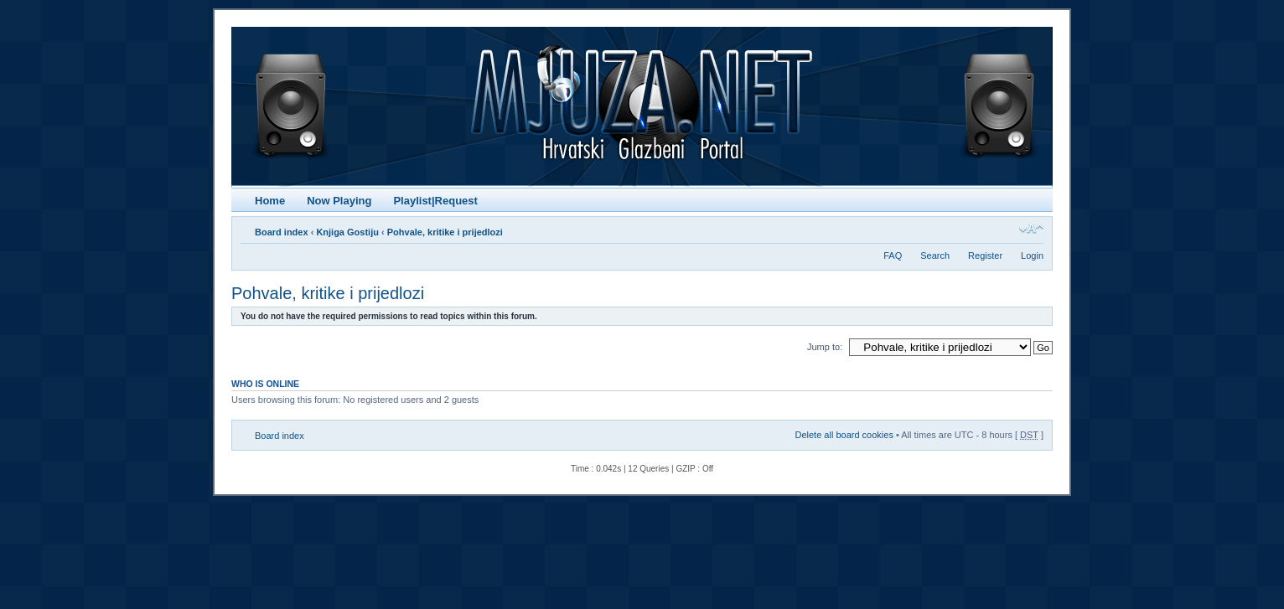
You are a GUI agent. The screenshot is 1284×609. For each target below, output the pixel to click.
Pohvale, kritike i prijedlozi (445, 232)
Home (270, 200)
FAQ (892, 255)
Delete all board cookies (844, 435)
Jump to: (824, 347)
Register (985, 255)
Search (935, 255)
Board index (281, 232)
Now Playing (339, 200)
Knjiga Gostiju (347, 232)
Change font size (1031, 228)
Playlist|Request (435, 200)
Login (1032, 255)
